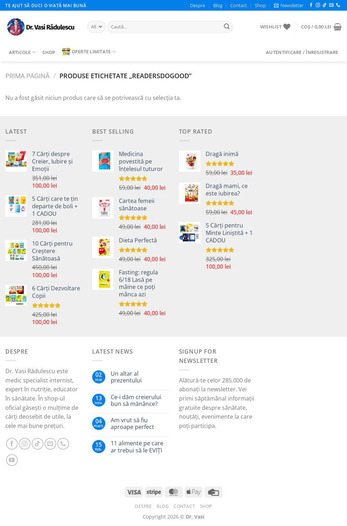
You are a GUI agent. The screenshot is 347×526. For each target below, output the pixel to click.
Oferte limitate (89, 51)
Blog (217, 5)
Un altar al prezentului (126, 377)
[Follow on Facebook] (311, 5)
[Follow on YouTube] (12, 460)
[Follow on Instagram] (318, 5)
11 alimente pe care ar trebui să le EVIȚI (137, 446)
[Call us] (338, 5)
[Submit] (227, 27)
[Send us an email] (331, 5)
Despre (197, 5)
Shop (260, 5)
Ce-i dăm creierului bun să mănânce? (136, 400)
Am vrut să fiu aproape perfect (132, 423)
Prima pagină (27, 75)
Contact (238, 5)
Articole (22, 52)
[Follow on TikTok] (324, 5)
